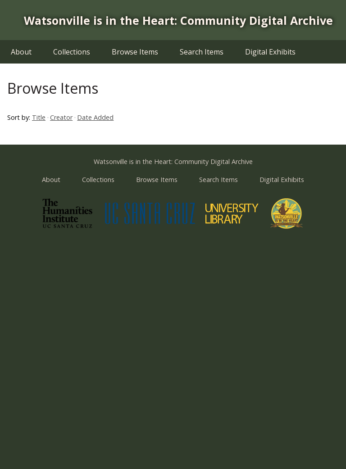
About (21, 52)
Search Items (201, 52)
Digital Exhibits (270, 52)
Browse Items (135, 52)
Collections (71, 52)
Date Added (95, 117)
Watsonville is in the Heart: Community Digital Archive (178, 20)
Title (39, 117)
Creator (61, 117)
